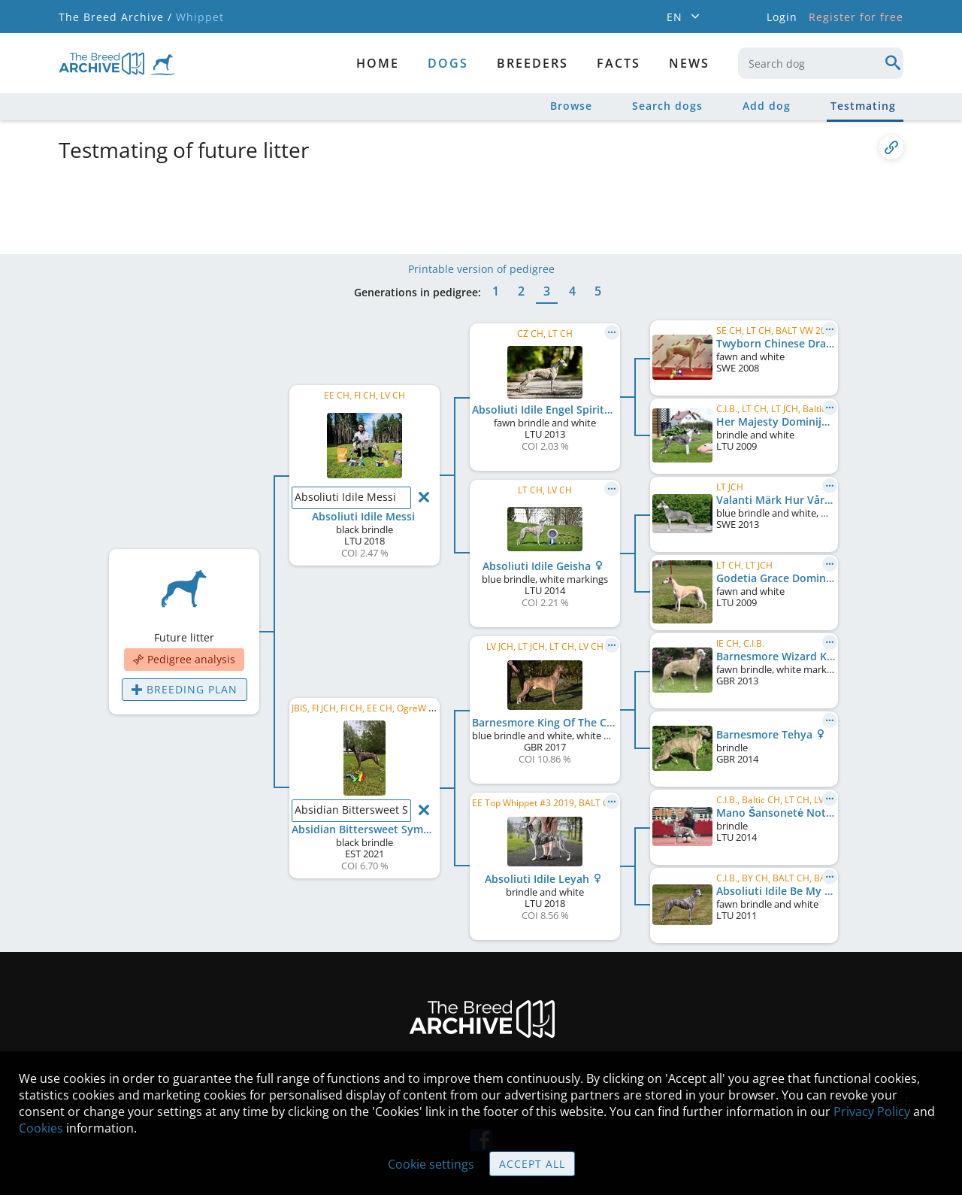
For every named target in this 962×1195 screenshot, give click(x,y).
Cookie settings (431, 1164)
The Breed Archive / (115, 17)
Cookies (41, 1128)
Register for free (856, 17)
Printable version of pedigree (481, 269)
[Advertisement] (423, 205)
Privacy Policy (871, 1111)
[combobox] (821, 63)
